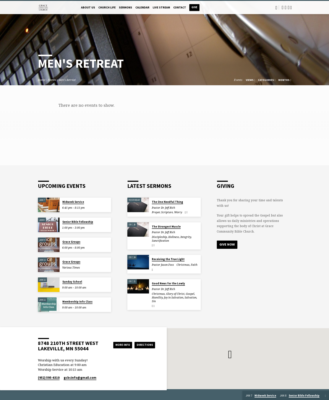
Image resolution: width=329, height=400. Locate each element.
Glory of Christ (175, 294)
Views (250, 80)
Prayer (156, 212)
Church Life (107, 7)
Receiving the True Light (168, 259)
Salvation (190, 297)
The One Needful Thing (167, 202)
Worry (178, 212)
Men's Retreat (67, 80)
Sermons (125, 7)
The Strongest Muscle (166, 226)
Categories (267, 80)
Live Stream (161, 7)
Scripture (167, 212)
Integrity (185, 237)
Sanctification (160, 241)
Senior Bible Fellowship (77, 222)
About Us (88, 7)
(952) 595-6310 (49, 377)
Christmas (183, 265)
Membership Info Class (77, 301)
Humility (157, 297)
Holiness (173, 237)
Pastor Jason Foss (163, 265)
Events (52, 80)
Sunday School (72, 282)
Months (284, 80)
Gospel (190, 294)
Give (194, 7)
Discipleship (159, 237)
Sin (154, 301)
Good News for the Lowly (168, 283)
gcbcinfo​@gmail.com (80, 377)
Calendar (142, 7)
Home (41, 80)
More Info (120, 345)
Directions (144, 345)
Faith (194, 265)
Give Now (227, 244)
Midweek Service (73, 202)
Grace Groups (71, 242)
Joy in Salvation (173, 297)
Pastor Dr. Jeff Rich (163, 208)
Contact (179, 7)
